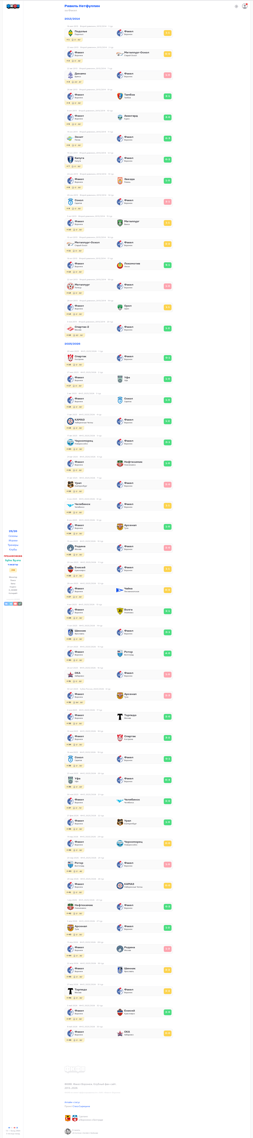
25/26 (13, 531)
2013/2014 (72, 19)
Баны (13, 583)
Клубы (13, 549)
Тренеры (13, 545)
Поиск (13, 580)
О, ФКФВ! (13, 590)
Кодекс (13, 586)
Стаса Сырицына (81, 1106)
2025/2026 (72, 344)
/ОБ (13, 570)
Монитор (13, 577)
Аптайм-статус (72, 1102)
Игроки (13, 540)
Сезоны (13, 536)
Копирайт (13, 593)
